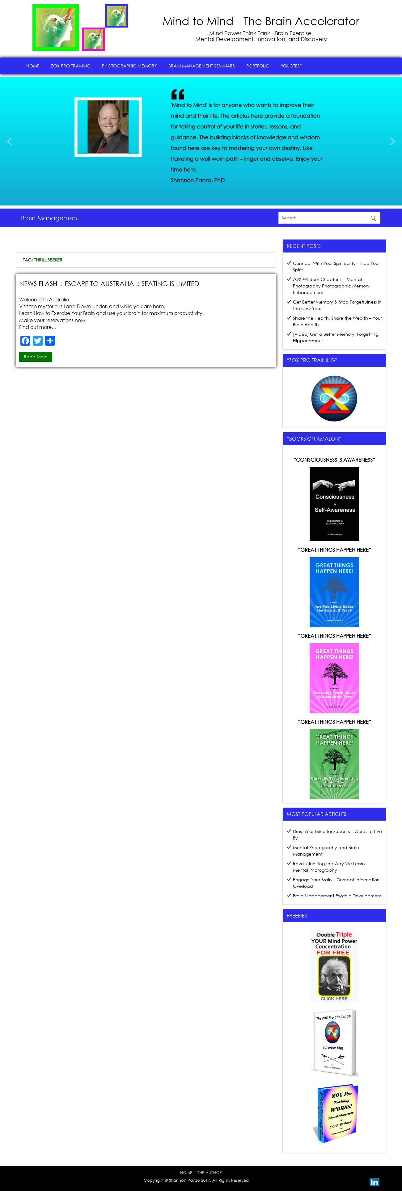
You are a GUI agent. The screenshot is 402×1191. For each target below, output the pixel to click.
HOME (186, 1172)
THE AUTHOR (209, 1172)
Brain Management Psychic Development (337, 895)
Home (33, 65)
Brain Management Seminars (201, 65)
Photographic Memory (129, 65)
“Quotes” (291, 65)
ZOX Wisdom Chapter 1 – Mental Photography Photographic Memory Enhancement (331, 286)
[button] (10, 141)
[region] (201, 141)
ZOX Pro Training (71, 65)
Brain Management (50, 218)
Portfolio (257, 65)
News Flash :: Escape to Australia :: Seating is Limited (109, 283)
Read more (36, 356)
